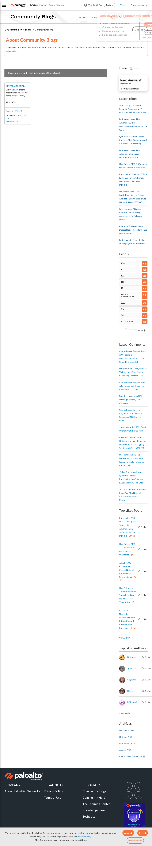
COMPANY (12, 785)
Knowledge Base (94, 810)
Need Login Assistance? (134, 37)
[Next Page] (142, 330)
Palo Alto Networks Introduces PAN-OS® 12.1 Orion (132, 386)
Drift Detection (15, 91)
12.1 (122, 288)
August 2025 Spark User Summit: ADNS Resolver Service (130, 417)
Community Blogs (94, 791)
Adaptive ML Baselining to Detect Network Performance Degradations (133, 230)
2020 (123, 303)
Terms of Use (52, 797)
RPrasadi (18, 115)
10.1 (122, 269)
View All (123, 637)
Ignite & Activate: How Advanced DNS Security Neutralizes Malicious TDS (131, 154)
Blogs (28, 29)
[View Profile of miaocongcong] (126, 455)
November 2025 (126, 730)
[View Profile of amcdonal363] (125, 437)
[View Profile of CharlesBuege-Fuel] (128, 351)
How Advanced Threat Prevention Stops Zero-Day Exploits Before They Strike (128, 595)
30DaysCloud (127, 321)
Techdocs (89, 816)
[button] (128, 833)
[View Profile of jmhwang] (123, 427)
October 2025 (125, 737)
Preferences (135, 840)
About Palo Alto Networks (22, 791)
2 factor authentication (127, 295)
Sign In (123, 5)
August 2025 (125, 750)
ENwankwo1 (13, 126)
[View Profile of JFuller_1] (123, 472)
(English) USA (93, 5)
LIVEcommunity (13, 29)
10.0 (122, 263)
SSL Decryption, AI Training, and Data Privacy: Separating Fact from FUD (133, 372)
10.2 (122, 276)
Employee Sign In (139, 5)
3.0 (122, 315)
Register (110, 5)
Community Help (94, 797)
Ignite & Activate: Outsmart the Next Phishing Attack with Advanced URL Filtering (133, 140)
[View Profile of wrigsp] (122, 368)
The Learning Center (96, 804)
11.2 (122, 282)
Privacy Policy (84, 836)
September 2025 (127, 743)
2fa (122, 309)
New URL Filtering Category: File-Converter (130, 399)
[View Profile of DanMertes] (124, 396)
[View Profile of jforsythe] (123, 489)
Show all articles (54, 73)
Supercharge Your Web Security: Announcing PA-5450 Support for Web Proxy (132, 109)
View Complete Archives (132, 756)
